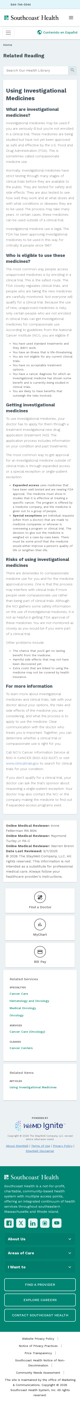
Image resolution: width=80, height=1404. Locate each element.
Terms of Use (40, 1146)
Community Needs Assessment (38, 1372)
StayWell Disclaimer (40, 1151)
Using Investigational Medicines (33, 1087)
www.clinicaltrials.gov (22, 763)
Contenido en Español (60, 32)
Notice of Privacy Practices (38, 1346)
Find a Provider (40, 1285)
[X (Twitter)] (21, 1223)
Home (7, 44)
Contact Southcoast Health (40, 1315)
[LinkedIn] (33, 1223)
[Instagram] (44, 1223)
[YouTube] (56, 1223)
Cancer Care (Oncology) (27, 1031)
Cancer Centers (21, 1048)
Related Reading (23, 56)
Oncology (16, 1015)
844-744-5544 (21, 4)
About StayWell (17, 1146)
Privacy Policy (63, 1146)
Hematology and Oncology (29, 1001)
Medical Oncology (23, 1008)
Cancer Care (19, 993)
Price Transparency (38, 1353)
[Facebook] (9, 1223)
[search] (35, 70)
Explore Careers (40, 1300)
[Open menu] (71, 17)
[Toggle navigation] (8, 32)
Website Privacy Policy (38, 1338)
